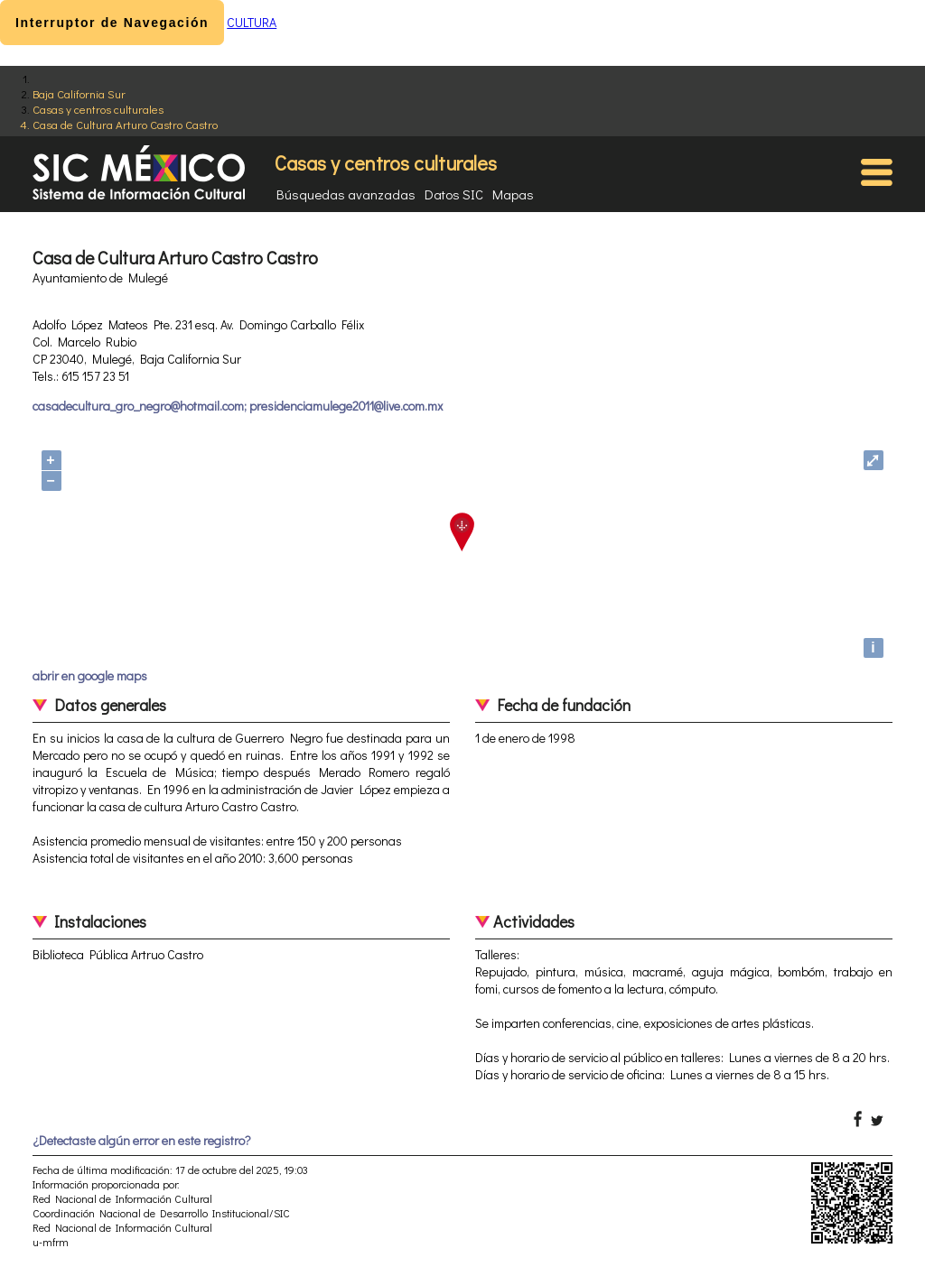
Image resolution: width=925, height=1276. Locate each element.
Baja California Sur (79, 93)
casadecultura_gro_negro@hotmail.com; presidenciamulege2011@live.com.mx (238, 405)
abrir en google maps (90, 675)
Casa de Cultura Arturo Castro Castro (125, 124)
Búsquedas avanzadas (346, 194)
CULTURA (251, 22)
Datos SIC (454, 194)
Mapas (513, 194)
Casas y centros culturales (98, 108)
